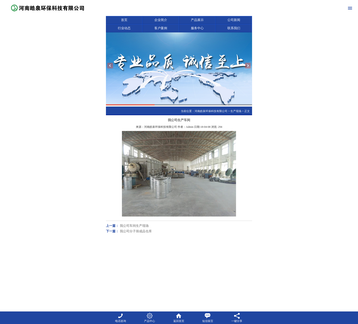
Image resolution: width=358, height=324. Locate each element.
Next (248, 65)
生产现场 (235, 111)
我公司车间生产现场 (134, 225)
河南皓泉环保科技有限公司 (211, 111)
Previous (110, 65)
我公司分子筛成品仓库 (136, 231)
